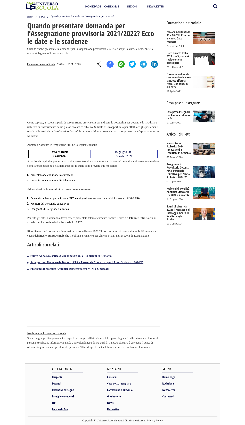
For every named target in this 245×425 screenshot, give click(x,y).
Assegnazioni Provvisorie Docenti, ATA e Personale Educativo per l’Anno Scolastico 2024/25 (86, 262)
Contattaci (168, 396)
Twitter (132, 64)
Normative (113, 409)
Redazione (168, 383)
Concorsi (112, 377)
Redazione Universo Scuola (41, 64)
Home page (168, 377)
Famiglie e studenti (63, 396)
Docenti (56, 383)
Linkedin (154, 64)
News (110, 403)
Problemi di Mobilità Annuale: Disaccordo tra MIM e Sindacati (69, 268)
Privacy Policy (155, 420)
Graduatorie (114, 396)
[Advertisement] (93, 96)
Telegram (143, 64)
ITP (53, 403)
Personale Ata (60, 409)
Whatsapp (121, 64)
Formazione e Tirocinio (120, 390)
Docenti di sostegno (63, 390)
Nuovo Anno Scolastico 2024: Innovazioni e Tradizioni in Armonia (71, 255)
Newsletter (155, 6)
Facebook (110, 64)
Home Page (93, 6)
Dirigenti (57, 377)
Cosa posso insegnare (119, 383)
